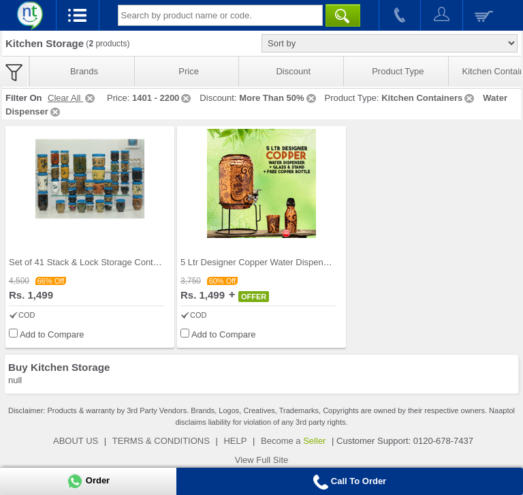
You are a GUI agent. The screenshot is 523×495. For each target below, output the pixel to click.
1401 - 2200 (162, 98)
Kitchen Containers (428, 98)
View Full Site (262, 460)
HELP (235, 441)
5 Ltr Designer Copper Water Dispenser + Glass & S (282, 262)
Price (188, 71)
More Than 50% (278, 98)
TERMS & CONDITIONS (161, 441)
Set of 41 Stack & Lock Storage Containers (93, 262)
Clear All (72, 98)
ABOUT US (75, 441)
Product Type (398, 71)
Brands (84, 71)
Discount (293, 71)
